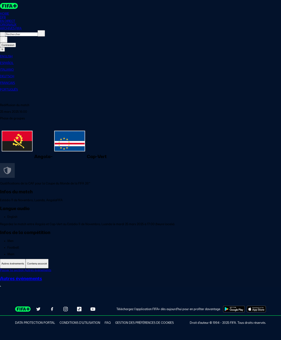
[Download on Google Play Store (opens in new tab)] (234, 309)
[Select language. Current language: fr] (2, 49)
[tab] (13, 263)
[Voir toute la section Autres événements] (140, 282)
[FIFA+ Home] (9, 6)
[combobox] (21, 34)
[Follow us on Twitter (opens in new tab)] (38, 309)
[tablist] (140, 263)
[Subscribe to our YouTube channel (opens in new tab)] (93, 309)
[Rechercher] (41, 33)
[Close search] (2, 34)
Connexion (7, 45)
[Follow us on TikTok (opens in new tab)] (79, 309)
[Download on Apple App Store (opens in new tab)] (256, 309)
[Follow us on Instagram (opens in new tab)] (66, 309)
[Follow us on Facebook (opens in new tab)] (52, 309)
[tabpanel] (140, 280)
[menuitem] (140, 56)
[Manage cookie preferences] (144, 322)
